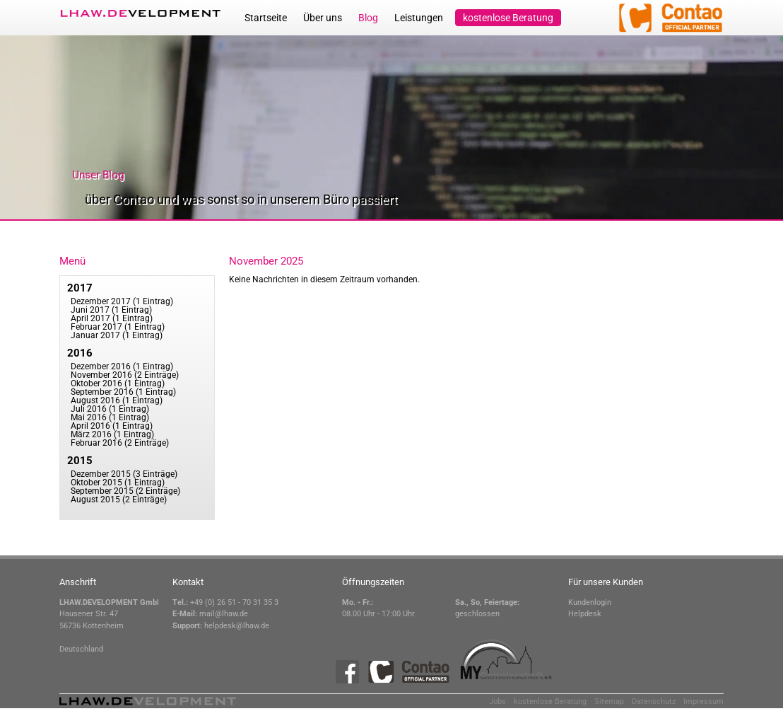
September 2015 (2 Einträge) (125, 491)
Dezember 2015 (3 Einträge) (124, 474)
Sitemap (609, 701)
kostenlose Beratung (508, 17)
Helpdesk (584, 613)
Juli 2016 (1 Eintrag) (110, 409)
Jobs (497, 701)
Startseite (266, 17)
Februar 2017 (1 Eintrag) (118, 327)
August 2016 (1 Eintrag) (117, 400)
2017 (80, 288)
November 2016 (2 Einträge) (125, 375)
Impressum (703, 701)
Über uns (322, 17)
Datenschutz (654, 701)
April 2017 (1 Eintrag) (112, 318)
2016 (80, 353)
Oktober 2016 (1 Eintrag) (118, 383)
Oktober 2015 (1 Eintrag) (118, 482)
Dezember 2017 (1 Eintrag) (122, 301)
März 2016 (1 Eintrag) (112, 434)
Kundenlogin (589, 602)
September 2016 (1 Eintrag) (123, 392)
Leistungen (418, 17)
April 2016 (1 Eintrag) (112, 426)
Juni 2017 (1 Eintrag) (111, 310)
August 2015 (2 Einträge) (119, 499)
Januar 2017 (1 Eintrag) (117, 335)
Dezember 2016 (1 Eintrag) (122, 366)
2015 (80, 460)
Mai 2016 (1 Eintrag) (110, 417)
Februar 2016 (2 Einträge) (120, 443)
